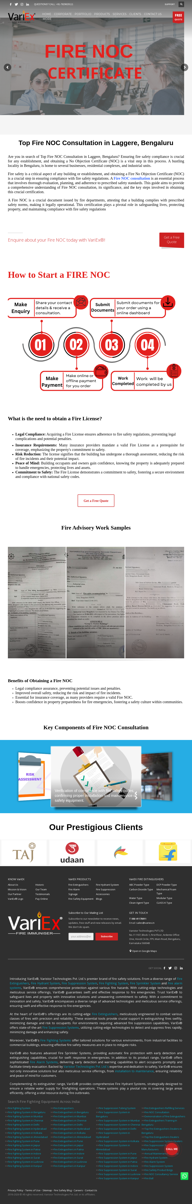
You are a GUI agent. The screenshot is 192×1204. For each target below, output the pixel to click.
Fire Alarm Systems (44, 1062)
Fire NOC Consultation (157, 1112)
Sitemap (47, 1190)
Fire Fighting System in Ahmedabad (28, 1137)
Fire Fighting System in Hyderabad (27, 1128)
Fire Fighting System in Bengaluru (26, 1112)
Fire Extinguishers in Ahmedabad (72, 1137)
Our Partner (14, 894)
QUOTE (178, 18)
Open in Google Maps (143, 951)
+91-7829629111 (64, 4)
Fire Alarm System (155, 1161)
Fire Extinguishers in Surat (68, 1157)
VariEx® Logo (15, 898)
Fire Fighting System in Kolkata (25, 1133)
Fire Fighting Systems (55, 1040)
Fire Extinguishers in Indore (69, 1153)
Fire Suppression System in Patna (118, 1161)
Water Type (135, 898)
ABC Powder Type (139, 884)
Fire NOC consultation (132, 178)
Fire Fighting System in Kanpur (25, 1166)
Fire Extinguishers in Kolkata (70, 1133)
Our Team (41, 889)
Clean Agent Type (139, 902)
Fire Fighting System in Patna (24, 1149)
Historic (39, 884)
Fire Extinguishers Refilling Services (164, 1108)
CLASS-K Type (164, 902)
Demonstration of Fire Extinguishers (165, 1116)
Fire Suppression (105, 889)
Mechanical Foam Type (166, 891)
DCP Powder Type (167, 884)
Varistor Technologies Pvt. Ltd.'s (86, 1067)
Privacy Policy (15, 1190)
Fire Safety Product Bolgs (159, 1170)
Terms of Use (32, 1190)
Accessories (103, 894)
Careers (78, 1190)
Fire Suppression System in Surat (118, 1170)
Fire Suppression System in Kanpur (119, 1178)
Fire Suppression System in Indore (118, 1166)
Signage (73, 894)
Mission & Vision (17, 889)
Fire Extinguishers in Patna (69, 1149)
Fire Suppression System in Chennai (119, 1124)
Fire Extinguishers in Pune (68, 1141)
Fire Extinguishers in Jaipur (68, 1145)
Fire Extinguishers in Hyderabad (72, 1128)
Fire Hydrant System (107, 884)
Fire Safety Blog (63, 1190)
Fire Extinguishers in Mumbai (70, 1116)
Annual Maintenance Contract (161, 1153)
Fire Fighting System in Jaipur (24, 1145)
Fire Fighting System (113, 983)
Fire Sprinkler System (145, 983)
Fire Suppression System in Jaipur (118, 1157)
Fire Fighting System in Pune (24, 1141)
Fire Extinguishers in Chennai (70, 1120)
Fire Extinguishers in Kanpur (69, 1166)
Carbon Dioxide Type (141, 889)
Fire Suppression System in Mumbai (119, 1120)
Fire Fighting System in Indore (24, 1153)
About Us (13, 884)
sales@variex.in (145, 922)
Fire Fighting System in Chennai (25, 1120)
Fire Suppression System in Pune (117, 1153)
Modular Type (164, 898)
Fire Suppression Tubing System (117, 1108)
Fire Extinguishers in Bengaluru (71, 1112)
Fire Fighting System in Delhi (23, 1124)
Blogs (99, 898)
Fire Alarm (74, 889)
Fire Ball (149, 1178)
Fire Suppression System (79, 983)
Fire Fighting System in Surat (24, 1157)
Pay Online (41, 898)
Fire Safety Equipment (80, 898)
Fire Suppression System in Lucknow (119, 1174)
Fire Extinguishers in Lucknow (70, 1161)
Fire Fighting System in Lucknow (26, 1161)
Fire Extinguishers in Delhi (68, 1124)
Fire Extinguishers (78, 884)
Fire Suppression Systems (60, 1027)
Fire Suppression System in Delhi (117, 1128)
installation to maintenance (134, 1071)
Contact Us (91, 1190)
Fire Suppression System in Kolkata (119, 1141)
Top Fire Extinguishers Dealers (162, 1137)
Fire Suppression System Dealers (163, 1141)
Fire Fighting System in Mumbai (25, 1116)
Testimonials (42, 894)
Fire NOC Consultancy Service (161, 1174)
